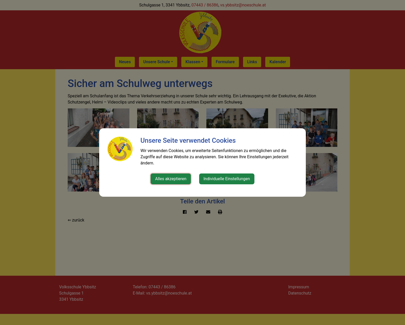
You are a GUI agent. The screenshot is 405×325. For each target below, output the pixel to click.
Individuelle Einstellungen (227, 178)
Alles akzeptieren (170, 178)
